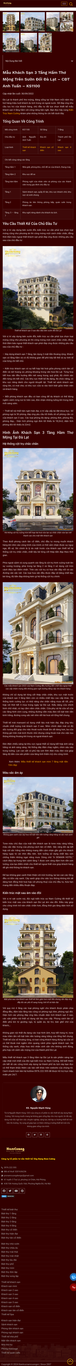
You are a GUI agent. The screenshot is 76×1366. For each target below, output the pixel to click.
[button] (72, 61)
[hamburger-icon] (64, 4)
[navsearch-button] (71, 3)
